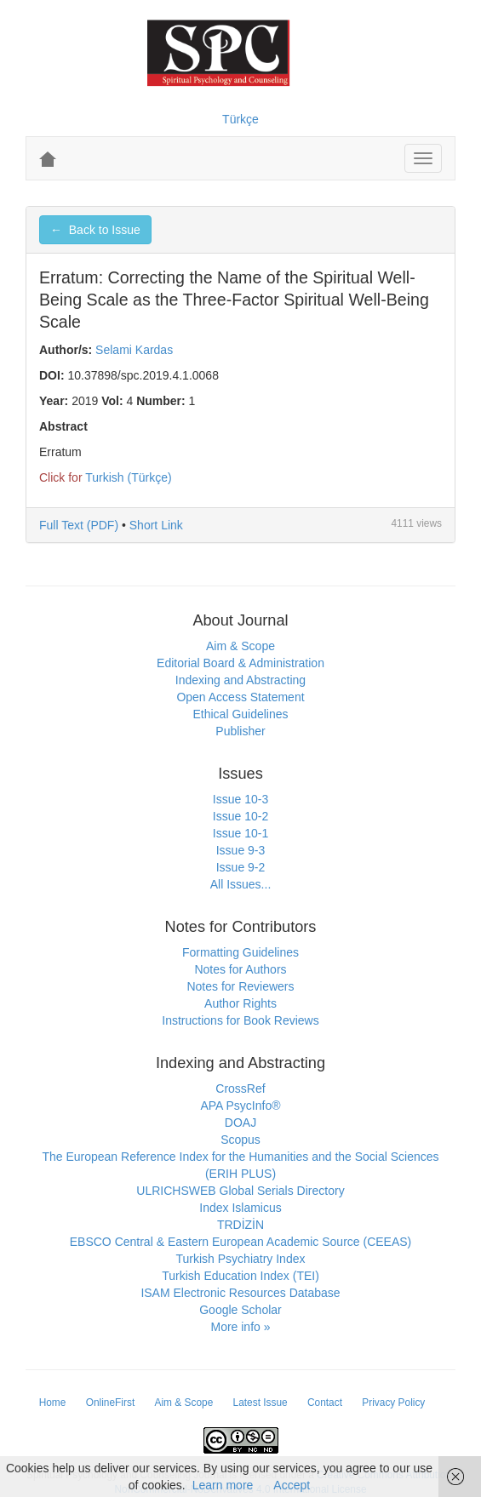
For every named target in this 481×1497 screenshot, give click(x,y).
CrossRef (240, 1088)
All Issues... (241, 884)
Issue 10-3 (240, 799)
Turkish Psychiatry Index (241, 1259)
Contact (324, 1402)
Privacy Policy (393, 1402)
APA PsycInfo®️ (240, 1105)
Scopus (240, 1139)
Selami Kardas (134, 350)
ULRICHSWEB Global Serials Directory (240, 1190)
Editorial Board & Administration (240, 663)
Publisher (240, 731)
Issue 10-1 (240, 833)
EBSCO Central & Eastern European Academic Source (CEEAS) (241, 1241)
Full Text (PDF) (78, 525)
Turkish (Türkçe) (128, 477)
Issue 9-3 (241, 850)
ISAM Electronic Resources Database (240, 1293)
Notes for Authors (240, 969)
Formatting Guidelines (240, 952)
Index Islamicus (240, 1207)
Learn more (223, 1485)
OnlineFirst (110, 1402)
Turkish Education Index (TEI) (240, 1276)
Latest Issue (260, 1402)
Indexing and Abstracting (240, 680)
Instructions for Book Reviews (240, 1020)
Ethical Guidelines (240, 714)
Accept (291, 1485)
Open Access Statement (240, 697)
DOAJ (240, 1122)
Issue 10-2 (240, 816)
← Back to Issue (95, 230)
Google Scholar (240, 1310)
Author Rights (240, 1003)
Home (52, 1402)
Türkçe (240, 119)
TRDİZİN (240, 1224)
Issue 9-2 (241, 867)
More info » (240, 1327)
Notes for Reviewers (240, 986)
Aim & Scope (240, 646)
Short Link (156, 525)
